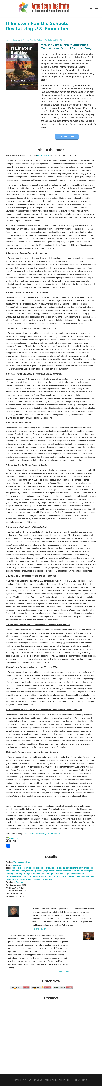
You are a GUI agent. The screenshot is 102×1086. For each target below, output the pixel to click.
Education (17, 865)
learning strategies (23, 874)
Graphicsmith (81, 1080)
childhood (30, 868)
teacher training (26, 879)
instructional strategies (82, 871)
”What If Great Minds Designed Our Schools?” (43, 834)
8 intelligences (18, 868)
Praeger (19, 882)
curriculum (50, 868)
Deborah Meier (63, 972)
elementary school (34, 871)
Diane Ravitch (40, 929)
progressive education (16, 876)
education (20, 871)
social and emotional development (74, 876)
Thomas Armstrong (22, 862)
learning (9, 874)
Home (8, 40)
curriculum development (66, 868)
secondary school (49, 876)
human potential (63, 871)
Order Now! (67, 136)
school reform (34, 876)
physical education (75, 874)
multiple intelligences (56, 874)
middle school (39, 874)
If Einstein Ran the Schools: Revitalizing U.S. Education (44, 40)
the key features (44, 155)
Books (16, 40)
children (39, 868)
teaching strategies (43, 879)
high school (49, 871)
